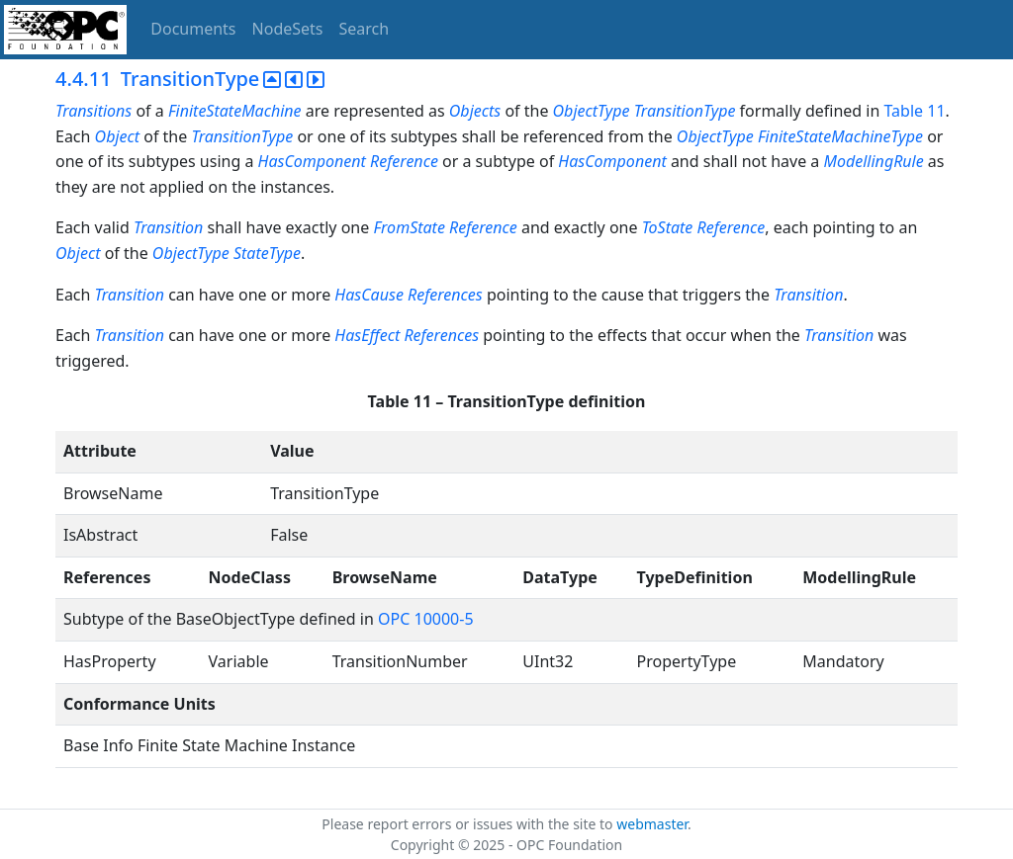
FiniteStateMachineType (840, 136)
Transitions (93, 111)
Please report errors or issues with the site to (469, 824)
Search (364, 29)
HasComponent (312, 161)
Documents (192, 29)
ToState (667, 227)
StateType (267, 253)
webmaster (652, 824)
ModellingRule (874, 161)
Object (117, 136)
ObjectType (591, 111)
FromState (408, 227)
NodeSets (287, 29)
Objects (475, 111)
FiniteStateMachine (235, 111)
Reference (404, 161)
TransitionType (685, 111)
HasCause (369, 294)
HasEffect (367, 335)
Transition (168, 227)
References (445, 294)
